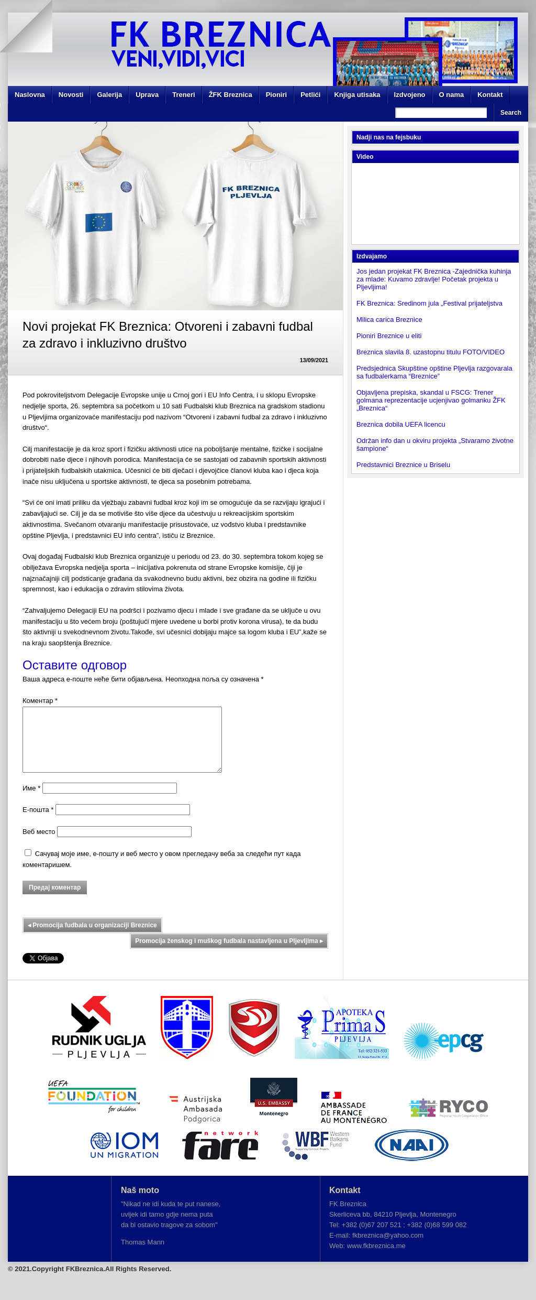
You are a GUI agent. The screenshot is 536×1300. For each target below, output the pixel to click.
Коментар (40, 701)
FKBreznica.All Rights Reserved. (119, 1281)
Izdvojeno (410, 95)
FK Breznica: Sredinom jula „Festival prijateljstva (429, 303)
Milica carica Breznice (389, 319)
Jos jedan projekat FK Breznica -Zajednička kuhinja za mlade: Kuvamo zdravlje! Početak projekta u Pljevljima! (433, 279)
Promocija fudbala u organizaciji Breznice (92, 937)
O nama (451, 95)
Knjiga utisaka (357, 95)
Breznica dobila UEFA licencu (400, 424)
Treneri (183, 95)
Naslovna (30, 95)
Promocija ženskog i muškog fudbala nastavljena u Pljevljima (229, 953)
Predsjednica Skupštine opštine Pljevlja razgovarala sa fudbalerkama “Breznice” (434, 372)
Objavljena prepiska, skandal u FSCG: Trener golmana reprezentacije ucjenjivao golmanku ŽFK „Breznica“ (431, 400)
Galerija (109, 95)
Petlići (310, 95)
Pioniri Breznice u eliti (388, 336)
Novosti (71, 95)
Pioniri (276, 95)
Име (31, 801)
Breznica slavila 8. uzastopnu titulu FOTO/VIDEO (430, 352)
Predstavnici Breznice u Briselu (403, 465)
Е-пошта (38, 822)
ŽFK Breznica (230, 95)
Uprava (147, 95)
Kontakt (489, 95)
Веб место (39, 844)
